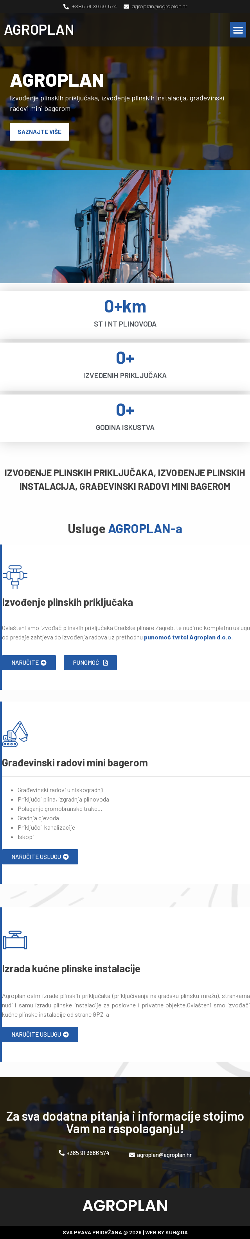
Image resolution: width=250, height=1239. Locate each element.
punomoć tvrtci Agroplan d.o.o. (188, 637)
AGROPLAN (39, 29)
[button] (238, 30)
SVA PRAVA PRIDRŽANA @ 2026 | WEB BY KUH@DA (125, 1232)
